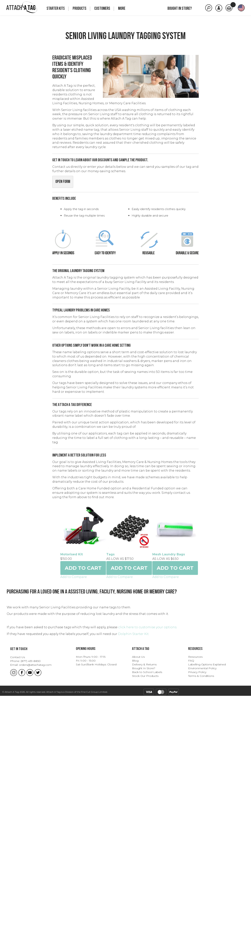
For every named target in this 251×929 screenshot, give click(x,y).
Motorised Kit (25, 581)
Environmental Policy (202, 901)
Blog (135, 894)
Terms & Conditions (201, 909)
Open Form (62, 182)
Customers (102, 9)
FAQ (191, 894)
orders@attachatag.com (35, 898)
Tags (18, 684)
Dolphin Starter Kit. (133, 867)
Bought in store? (179, 9)
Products (79, 9)
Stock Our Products (145, 909)
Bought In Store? (143, 901)
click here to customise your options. (147, 860)
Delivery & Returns (144, 897)
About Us (138, 890)
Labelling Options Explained (207, 897)
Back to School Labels (147, 905)
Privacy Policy (197, 905)
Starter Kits (56, 9)
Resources (195, 890)
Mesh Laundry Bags (30, 787)
